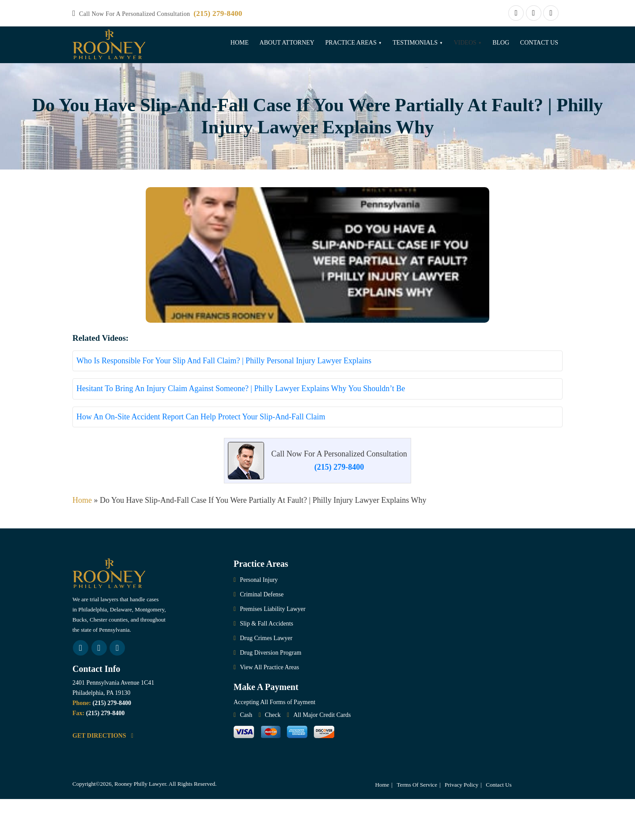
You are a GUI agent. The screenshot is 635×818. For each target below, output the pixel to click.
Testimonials (415, 42)
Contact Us (539, 42)
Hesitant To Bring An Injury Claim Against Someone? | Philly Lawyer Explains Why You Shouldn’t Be (240, 407)
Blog (500, 42)
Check (273, 734)
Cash (246, 734)
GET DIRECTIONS (102, 754)
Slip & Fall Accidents (266, 642)
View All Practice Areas (269, 686)
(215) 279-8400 (217, 13)
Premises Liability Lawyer (273, 628)
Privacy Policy (461, 803)
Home (240, 42)
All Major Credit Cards (322, 734)
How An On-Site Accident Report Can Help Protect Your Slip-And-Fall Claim (200, 435)
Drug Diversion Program (270, 671)
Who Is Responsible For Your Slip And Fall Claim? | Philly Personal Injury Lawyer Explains (223, 379)
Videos (465, 42)
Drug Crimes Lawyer (266, 657)
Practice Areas (350, 42)
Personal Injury (259, 599)
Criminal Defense (261, 613)
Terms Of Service (417, 803)
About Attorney (287, 42)
